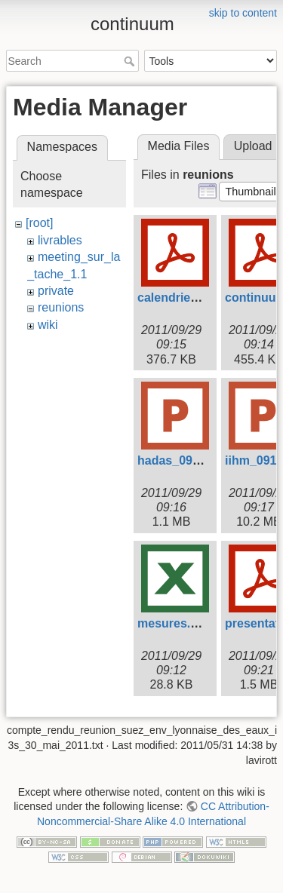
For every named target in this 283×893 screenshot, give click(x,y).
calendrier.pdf (177, 297)
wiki (48, 324)
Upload (253, 146)
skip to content (243, 13)
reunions (61, 307)
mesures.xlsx (175, 623)
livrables (60, 240)
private (56, 290)
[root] (39, 222)
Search (131, 61)
